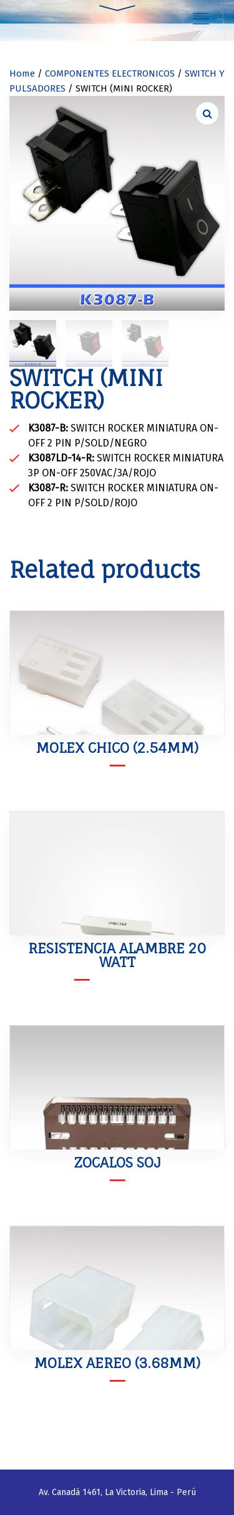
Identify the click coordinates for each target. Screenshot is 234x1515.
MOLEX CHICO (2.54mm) (117, 747)
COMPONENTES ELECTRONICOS (110, 73)
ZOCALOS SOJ (117, 1162)
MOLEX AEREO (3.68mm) (117, 1362)
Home (22, 73)
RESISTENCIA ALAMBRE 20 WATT (117, 955)
